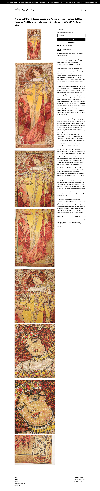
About (69, 10)
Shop (64, 10)
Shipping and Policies (20, 483)
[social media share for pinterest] (63, 45)
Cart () (80, 10)
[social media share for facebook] (58, 45)
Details (59, 49)
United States (66, 32)
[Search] (85, 10)
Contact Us (17, 485)
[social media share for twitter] (61, 45)
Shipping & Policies (67, 49)
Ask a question (69, 45)
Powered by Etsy (78, 481)
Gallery (74, 10)
